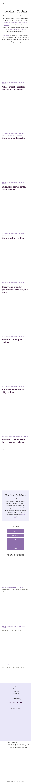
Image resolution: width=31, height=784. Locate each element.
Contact (15, 689)
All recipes (6, 35)
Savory (4, 627)
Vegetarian (5, 83)
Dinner (11, 626)
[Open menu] (3, 3)
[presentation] (15, 62)
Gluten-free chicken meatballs (11, 630)
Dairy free (21, 133)
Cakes (10, 436)
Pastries (20, 587)
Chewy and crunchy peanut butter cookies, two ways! (15, 290)
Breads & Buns (13, 587)
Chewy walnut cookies (13, 238)
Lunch (23, 626)
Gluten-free (11, 135)
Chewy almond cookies (13, 138)
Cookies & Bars (13, 82)
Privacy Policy (16, 691)
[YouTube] (21, 702)
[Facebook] (13, 702)
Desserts (21, 82)
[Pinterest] (17, 702)
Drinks (11, 664)
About (15, 686)
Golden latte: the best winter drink (13, 667)
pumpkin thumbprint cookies (16, 29)
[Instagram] (9, 702)
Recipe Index (15, 693)
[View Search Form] (28, 3)
